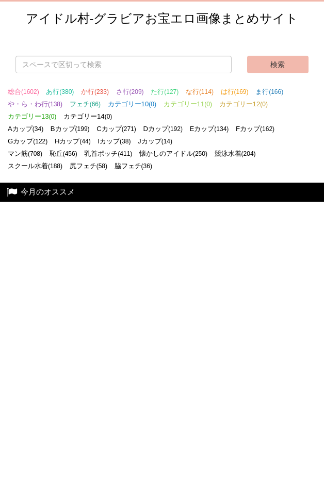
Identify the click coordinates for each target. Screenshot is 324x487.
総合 (23, 91)
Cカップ (116, 129)
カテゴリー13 (32, 116)
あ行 (60, 91)
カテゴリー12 (243, 104)
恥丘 (63, 153)
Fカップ (255, 129)
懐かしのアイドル (173, 153)
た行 (165, 91)
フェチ (85, 104)
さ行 (130, 91)
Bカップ (70, 129)
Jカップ (155, 141)
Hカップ (73, 141)
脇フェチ (133, 166)
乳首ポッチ (108, 153)
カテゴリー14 (87, 116)
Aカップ (25, 129)
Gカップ (27, 141)
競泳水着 (235, 153)
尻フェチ (88, 166)
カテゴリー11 (188, 104)
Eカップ (209, 129)
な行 (200, 91)
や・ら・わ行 (35, 104)
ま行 (269, 91)
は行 (235, 91)
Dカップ (163, 129)
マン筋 (25, 153)
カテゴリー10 (132, 104)
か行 (95, 91)
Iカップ (114, 141)
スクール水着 (35, 166)
